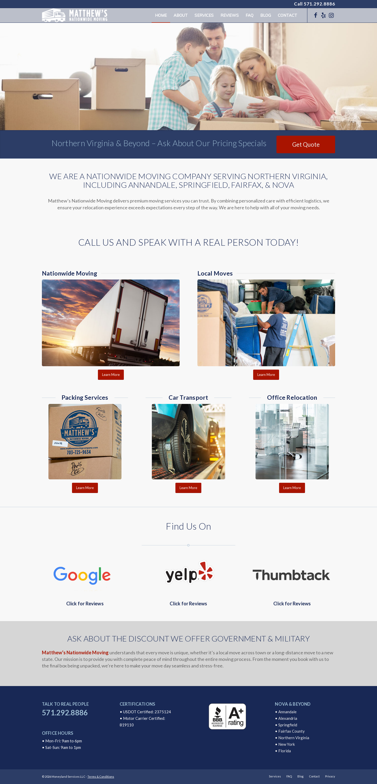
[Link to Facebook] (315, 15)
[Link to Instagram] (331, 15)
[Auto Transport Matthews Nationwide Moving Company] (188, 441)
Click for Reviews (85, 603)
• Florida (283, 750)
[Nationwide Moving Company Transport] (111, 322)
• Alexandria (286, 718)
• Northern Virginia (292, 737)
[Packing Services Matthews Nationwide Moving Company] (84, 441)
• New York (285, 744)
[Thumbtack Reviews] (292, 574)
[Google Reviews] (85, 574)
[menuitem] (161, 15)
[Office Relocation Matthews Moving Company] (292, 441)
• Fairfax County (290, 731)
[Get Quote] (305, 144)
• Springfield (286, 724)
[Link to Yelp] (323, 15)
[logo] (74, 15)
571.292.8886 (319, 4)
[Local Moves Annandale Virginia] (266, 322)
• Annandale (286, 711)
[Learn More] (111, 375)
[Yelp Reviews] (189, 574)
